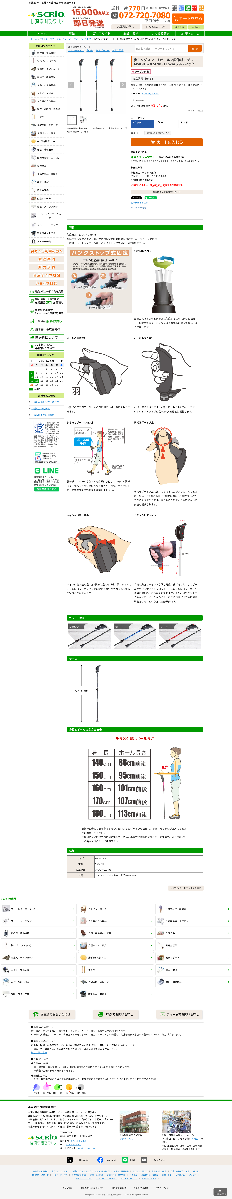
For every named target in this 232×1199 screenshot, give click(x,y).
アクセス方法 (126, 1148)
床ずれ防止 (118, 50)
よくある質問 (161, 33)
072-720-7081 (73, 1153)
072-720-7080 (78, 1150)
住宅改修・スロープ (40, 1184)
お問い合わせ (190, 33)
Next (123, 85)
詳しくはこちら (39, 1052)
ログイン (196, 27)
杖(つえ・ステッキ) (50, 39)
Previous (71, 85)
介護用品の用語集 (41, 408)
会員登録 (179, 27)
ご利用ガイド (101, 33)
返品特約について (139, 202)
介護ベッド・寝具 (60, 1184)
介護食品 (133, 1184)
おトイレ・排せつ (140, 1181)
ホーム (42, 33)
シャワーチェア (76, 50)
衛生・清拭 (166, 1184)
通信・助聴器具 (96, 1184)
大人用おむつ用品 (159, 1181)
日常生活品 (180, 1184)
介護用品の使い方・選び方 (45, 402)
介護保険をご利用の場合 (44, 415)
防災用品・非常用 (149, 1188)
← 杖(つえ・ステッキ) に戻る (186, 888)
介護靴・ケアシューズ (81, 1181)
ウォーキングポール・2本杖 (76, 39)
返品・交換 (131, 33)
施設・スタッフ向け (84, 1188)
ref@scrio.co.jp (86, 1157)
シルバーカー (103, 50)
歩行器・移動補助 (40, 1181)
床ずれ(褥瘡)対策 (79, 1184)
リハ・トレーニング (129, 1188)
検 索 (195, 48)
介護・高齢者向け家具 (180, 1181)
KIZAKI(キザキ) (150, 93)
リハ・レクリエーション (106, 1188)
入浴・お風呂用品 (121, 1181)
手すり (196, 1181)
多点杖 (90, 50)
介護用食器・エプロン (116, 1184)
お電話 (195, 1147)
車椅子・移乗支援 (102, 1181)
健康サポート (194, 1184)
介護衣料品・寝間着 (149, 1184)
